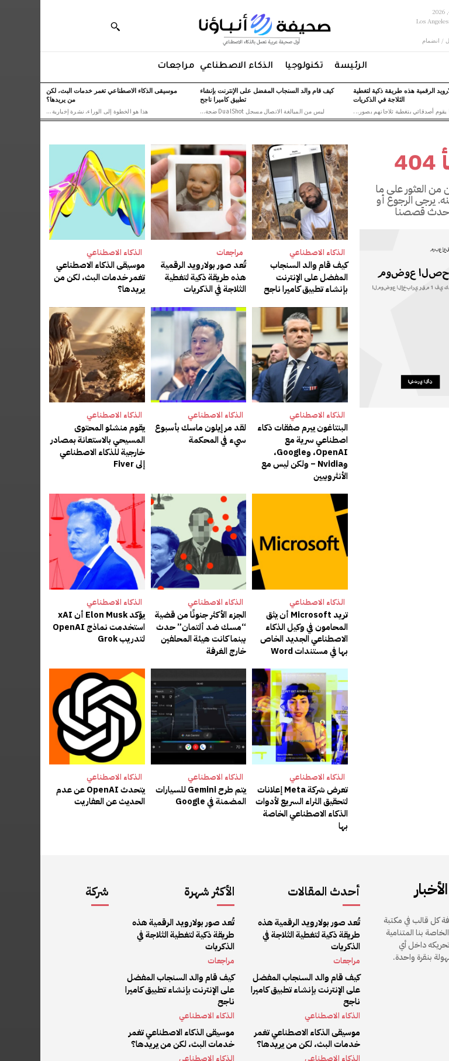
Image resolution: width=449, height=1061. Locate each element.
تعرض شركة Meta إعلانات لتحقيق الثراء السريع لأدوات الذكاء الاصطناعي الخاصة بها (260, 793)
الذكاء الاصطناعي (277, 252)
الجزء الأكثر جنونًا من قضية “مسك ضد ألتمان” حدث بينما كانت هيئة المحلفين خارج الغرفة (162, 627)
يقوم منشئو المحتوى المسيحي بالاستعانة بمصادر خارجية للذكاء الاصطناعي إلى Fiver (59, 442)
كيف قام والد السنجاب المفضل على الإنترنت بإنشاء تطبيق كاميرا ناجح (226, 94)
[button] (74, 26)
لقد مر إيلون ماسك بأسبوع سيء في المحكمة (162, 431)
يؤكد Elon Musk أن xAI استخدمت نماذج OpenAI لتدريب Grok (60, 621)
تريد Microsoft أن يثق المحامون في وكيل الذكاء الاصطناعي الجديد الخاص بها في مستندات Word (265, 627)
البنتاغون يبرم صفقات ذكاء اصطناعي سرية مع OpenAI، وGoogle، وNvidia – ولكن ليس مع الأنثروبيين (264, 448)
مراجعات (189, 252)
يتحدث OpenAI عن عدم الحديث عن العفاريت (62, 788)
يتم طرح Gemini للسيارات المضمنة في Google (162, 788)
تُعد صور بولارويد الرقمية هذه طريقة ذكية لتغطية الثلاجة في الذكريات (376, 94)
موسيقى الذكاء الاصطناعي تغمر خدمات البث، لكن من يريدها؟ (71, 94)
